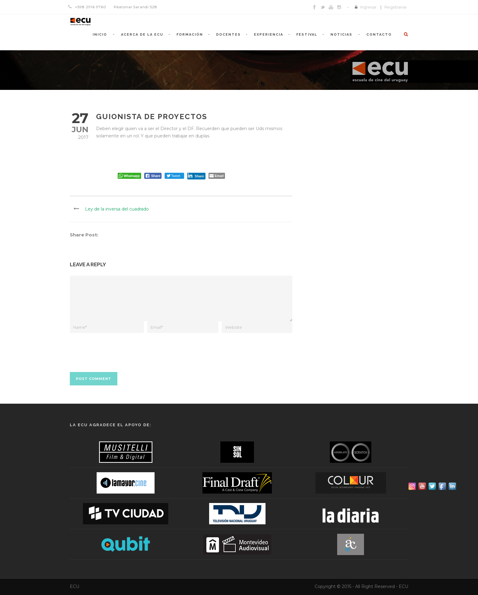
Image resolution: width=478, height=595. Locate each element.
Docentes (228, 35)
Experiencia (268, 35)
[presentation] (116, 348)
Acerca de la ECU (142, 35)
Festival (306, 35)
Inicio (100, 35)
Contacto (379, 35)
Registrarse (395, 7)
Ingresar (368, 7)
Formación (190, 35)
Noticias (341, 35)
